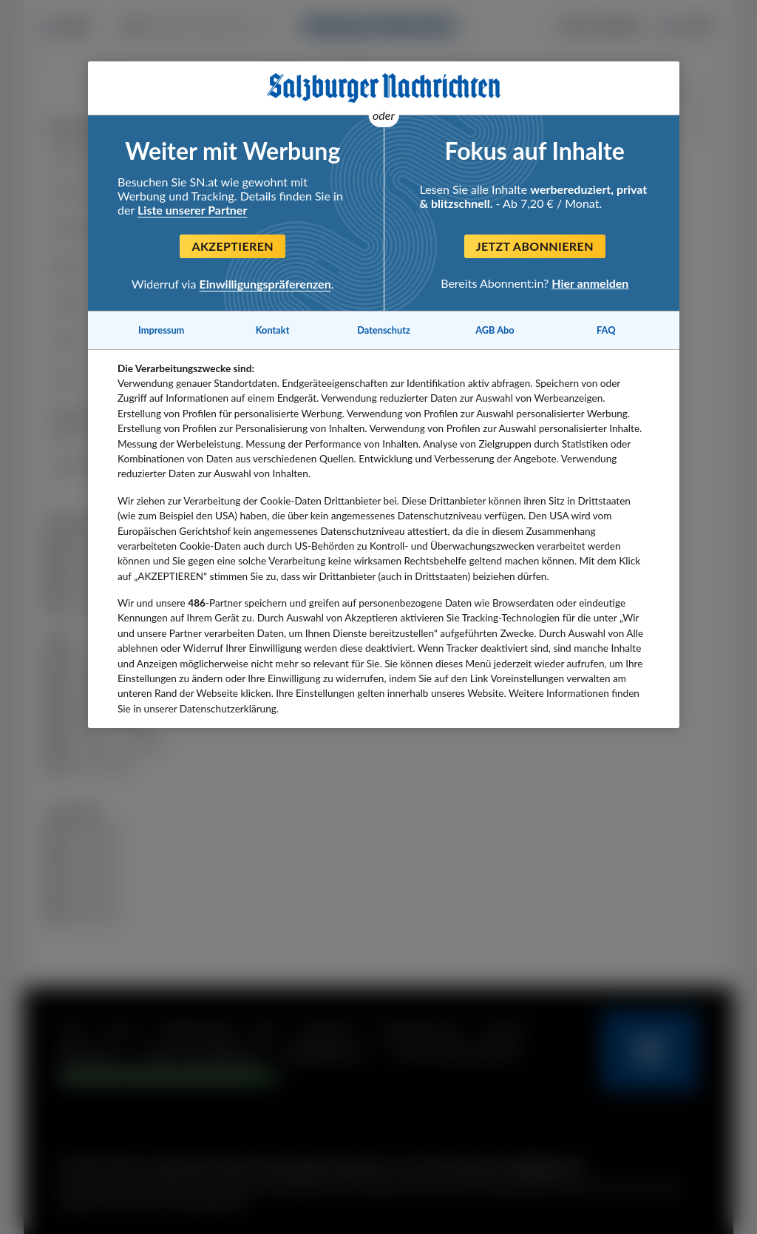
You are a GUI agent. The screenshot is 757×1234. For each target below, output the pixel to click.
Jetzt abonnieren (535, 246)
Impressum (161, 330)
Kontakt (273, 330)
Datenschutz (383, 330)
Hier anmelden (589, 283)
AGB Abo (495, 330)
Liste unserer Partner (192, 210)
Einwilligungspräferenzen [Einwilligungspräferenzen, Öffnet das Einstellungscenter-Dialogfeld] (265, 284)
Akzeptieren (232, 246)
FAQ (606, 330)
